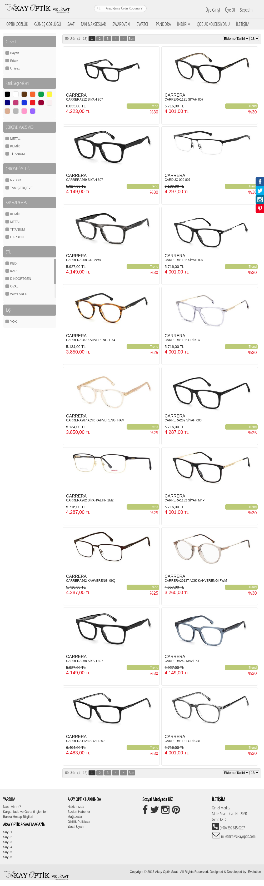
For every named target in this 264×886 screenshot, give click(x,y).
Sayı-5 (7, 852)
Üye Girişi (213, 10)
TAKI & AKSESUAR (93, 24)
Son (131, 39)
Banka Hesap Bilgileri (18, 817)
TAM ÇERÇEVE (21, 188)
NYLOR (15, 180)
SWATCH (143, 24)
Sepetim (246, 10)
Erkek (14, 61)
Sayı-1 (7, 832)
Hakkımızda (76, 807)
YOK (13, 321)
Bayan (14, 53)
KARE (14, 271)
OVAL (14, 286)
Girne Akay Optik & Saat (37, 9)
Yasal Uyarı (76, 827)
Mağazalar (75, 817)
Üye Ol (230, 10)
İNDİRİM (184, 24)
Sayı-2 (7, 837)
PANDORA (163, 24)
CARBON (17, 237)
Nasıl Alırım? (12, 807)
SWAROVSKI (121, 24)
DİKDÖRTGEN (20, 279)
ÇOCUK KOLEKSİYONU (213, 24)
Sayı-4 (7, 847)
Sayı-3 (7, 842)
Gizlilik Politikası (79, 822)
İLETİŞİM (242, 24)
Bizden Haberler (79, 812)
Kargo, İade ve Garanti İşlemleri (25, 812)
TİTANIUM (17, 154)
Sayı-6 (7, 857)
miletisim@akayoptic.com (238, 836)
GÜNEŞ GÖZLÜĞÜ (47, 24)
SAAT (70, 24)
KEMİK (15, 146)
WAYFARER (19, 294)
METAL (15, 139)
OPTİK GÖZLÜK (17, 24)
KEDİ (14, 263)
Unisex (15, 68)
